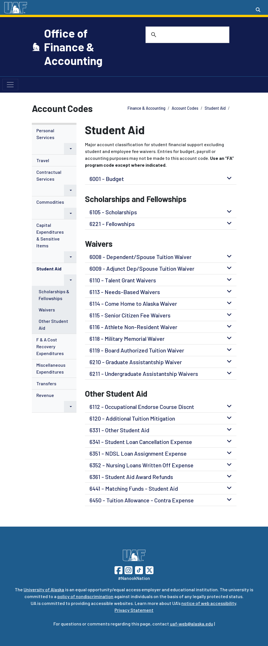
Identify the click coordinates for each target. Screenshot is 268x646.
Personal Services (45, 134)
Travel (42, 160)
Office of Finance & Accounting (73, 46)
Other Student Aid (53, 324)
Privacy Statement (134, 610)
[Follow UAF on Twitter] (149, 569)
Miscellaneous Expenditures (50, 368)
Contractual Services (48, 175)
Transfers (46, 383)
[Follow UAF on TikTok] (139, 569)
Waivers (47, 309)
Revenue (45, 395)
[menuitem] (54, 140)
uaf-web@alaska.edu (191, 623)
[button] (70, 148)
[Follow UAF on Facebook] (118, 569)
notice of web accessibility (208, 603)
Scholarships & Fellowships (54, 295)
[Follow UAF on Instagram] (127, 569)
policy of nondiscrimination (85, 596)
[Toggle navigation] (10, 84)
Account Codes (185, 108)
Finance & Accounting (146, 108)
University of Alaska (44, 589)
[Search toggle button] (258, 10)
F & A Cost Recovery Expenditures (50, 346)
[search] (180, 34)
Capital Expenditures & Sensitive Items (50, 235)
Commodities (50, 202)
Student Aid (215, 108)
